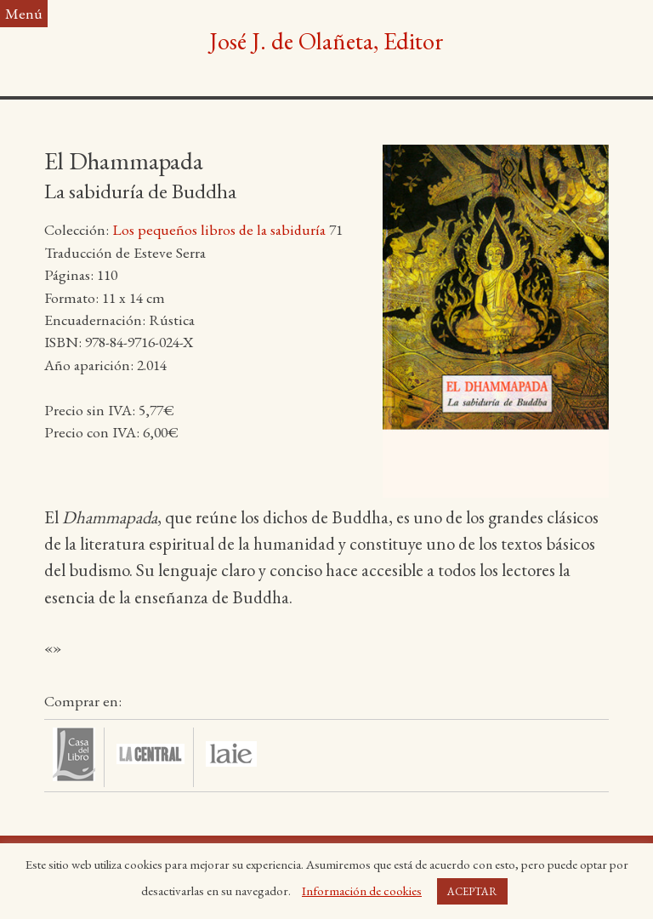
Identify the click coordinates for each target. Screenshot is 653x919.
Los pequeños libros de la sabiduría (219, 229)
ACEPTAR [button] (472, 891)
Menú (24, 13)
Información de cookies (362, 890)
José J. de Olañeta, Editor (326, 41)
